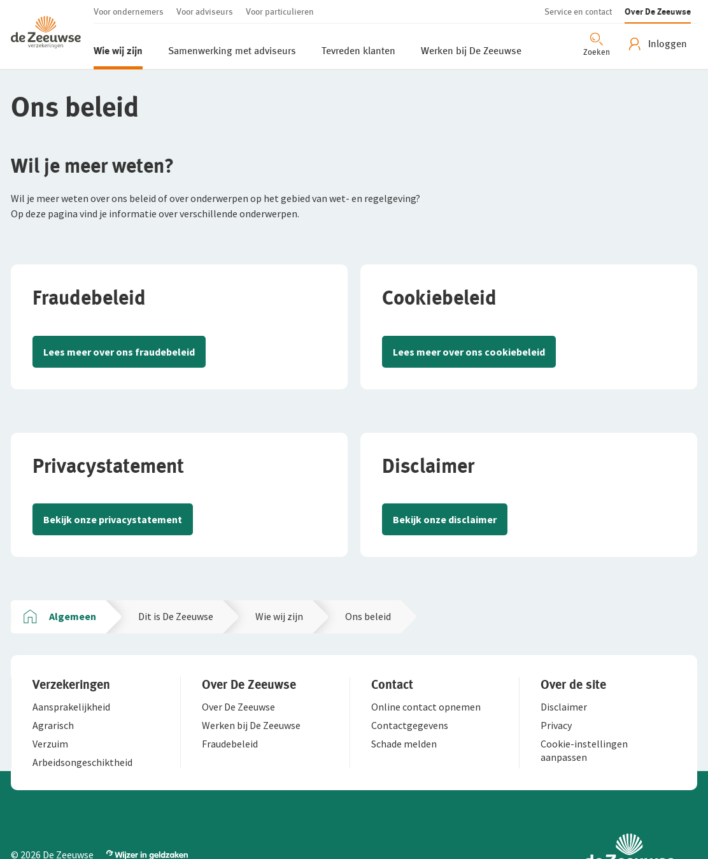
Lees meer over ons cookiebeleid (469, 351)
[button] (52, 34)
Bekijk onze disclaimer (445, 519)
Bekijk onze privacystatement (112, 519)
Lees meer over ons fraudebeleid (119, 351)
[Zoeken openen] (596, 44)
